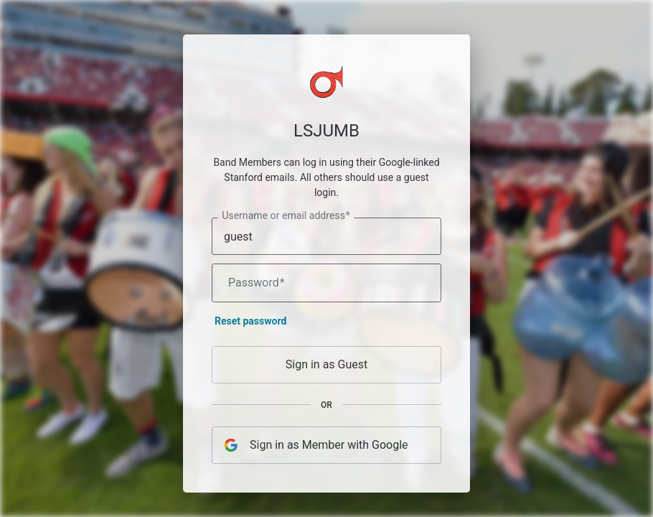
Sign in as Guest (327, 368)
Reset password (250, 324)
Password (256, 286)
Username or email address (286, 219)
